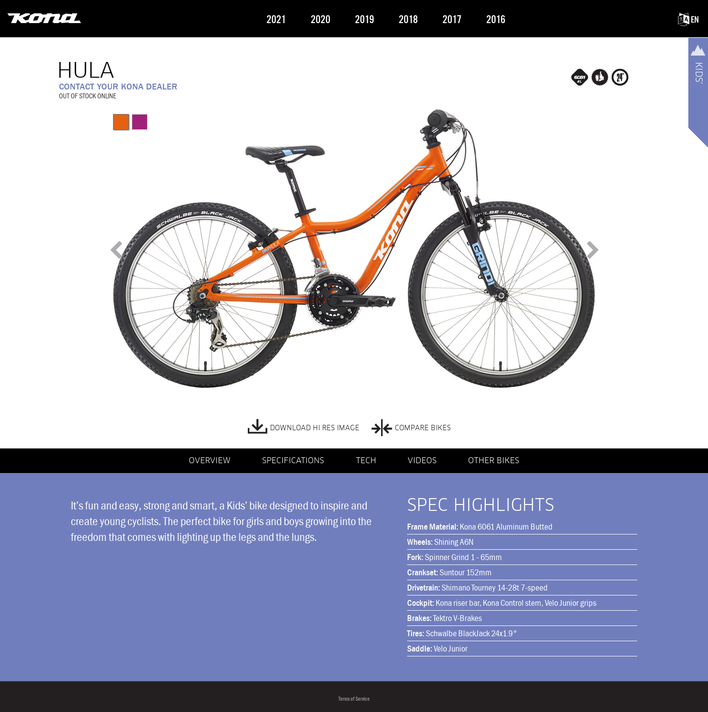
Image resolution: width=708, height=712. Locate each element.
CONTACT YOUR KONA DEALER (118, 86)
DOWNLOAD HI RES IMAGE (303, 426)
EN (688, 20)
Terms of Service (354, 699)
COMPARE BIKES (411, 426)
